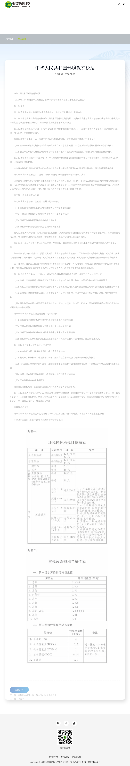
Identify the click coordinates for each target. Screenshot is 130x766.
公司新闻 (9, 39)
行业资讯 (22, 39)
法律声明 (53, 757)
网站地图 (76, 757)
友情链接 (65, 757)
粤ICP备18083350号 (91, 762)
